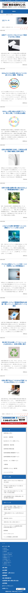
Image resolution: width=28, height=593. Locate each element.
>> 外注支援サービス (6, 559)
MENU (14, 11)
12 (22, 28)
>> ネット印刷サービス (6, 560)
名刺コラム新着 (7, 476)
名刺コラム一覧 (9, 14)
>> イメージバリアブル (6, 565)
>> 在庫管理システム (6, 563)
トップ (2, 14)
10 (27, 27)
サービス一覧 (7, 429)
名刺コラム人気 (7, 502)
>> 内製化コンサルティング (7, 556)
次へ (27, 28)
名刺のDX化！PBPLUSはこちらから (14, 591)
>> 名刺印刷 (4, 551)
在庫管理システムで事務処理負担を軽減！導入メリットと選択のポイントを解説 (14, 304)
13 (24, 28)
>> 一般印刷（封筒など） (7, 562)
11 (20, 28)
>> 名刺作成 (4, 548)
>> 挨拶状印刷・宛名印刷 (7, 554)
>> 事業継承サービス (6, 557)
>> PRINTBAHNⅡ (5, 549)
